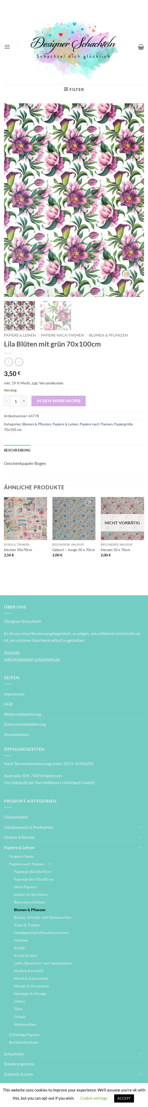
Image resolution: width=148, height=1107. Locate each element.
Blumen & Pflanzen (108, 335)
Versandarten (16, 734)
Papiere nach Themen (62, 335)
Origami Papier (21, 856)
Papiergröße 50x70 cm (33, 871)
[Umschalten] (141, 827)
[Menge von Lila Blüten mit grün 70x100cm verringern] (7, 401)
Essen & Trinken (27, 925)
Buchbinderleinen (23, 1042)
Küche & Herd (25, 955)
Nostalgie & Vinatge (30, 993)
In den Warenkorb (58, 400)
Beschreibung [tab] (17, 450)
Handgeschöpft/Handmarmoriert (41, 932)
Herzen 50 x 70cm (115, 549)
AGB (8, 703)
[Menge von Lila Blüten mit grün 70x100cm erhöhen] (24, 401)
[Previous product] (19, 362)
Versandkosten (51, 383)
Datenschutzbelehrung (25, 724)
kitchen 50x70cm (18, 549)
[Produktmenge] (15, 401)
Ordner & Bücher (19, 837)
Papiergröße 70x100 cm (34, 879)
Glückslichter (16, 816)
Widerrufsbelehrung (22, 714)
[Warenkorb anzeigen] (141, 47)
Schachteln (14, 1053)
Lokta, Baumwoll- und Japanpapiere (43, 963)
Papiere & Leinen (20, 335)
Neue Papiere (25, 887)
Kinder (19, 948)
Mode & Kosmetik (28, 970)
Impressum (14, 693)
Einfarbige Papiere (24, 1034)
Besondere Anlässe (29, 902)
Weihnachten (25, 1024)
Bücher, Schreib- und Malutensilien (42, 917)
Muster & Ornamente (31, 986)
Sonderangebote (19, 1063)
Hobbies (21, 940)
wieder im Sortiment (31, 894)
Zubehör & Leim (18, 1074)
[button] (7, 46)
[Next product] (8, 362)
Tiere (18, 1009)
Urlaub (19, 1016)
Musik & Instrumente (31, 978)
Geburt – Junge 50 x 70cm (73, 549)
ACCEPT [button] (124, 1098)
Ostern (19, 1001)
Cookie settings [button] (94, 1098)
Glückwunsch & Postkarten (28, 827)
